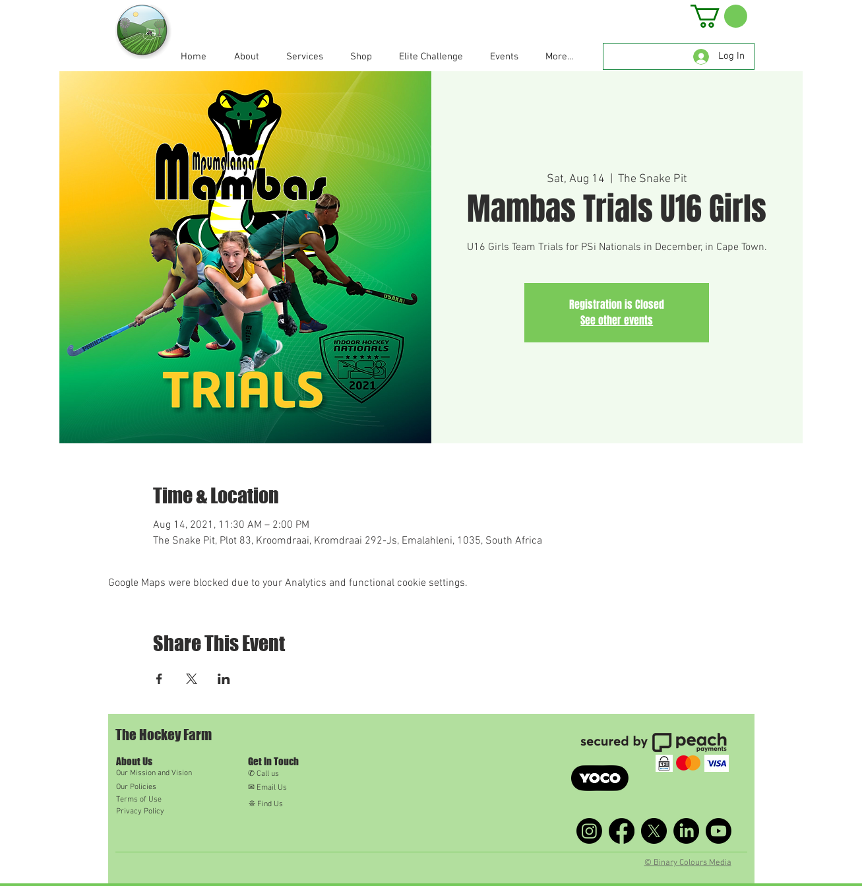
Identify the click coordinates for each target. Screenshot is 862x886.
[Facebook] (621, 831)
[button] (719, 16)
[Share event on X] (191, 679)
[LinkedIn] (686, 831)
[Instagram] (589, 831)
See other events (616, 320)
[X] (654, 831)
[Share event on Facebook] (159, 679)
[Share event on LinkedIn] (224, 679)
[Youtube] (718, 831)
